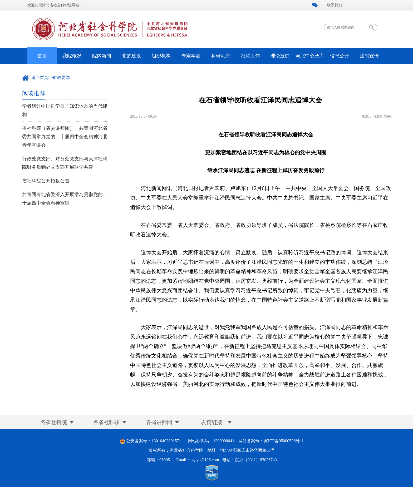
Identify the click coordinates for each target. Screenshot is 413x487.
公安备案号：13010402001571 (153, 441)
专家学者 (190, 55)
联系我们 (334, 5)
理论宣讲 (280, 55)
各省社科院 (54, 422)
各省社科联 (106, 422)
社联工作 (250, 55)
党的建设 (131, 55)
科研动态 (220, 55)
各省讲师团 (159, 422)
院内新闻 (101, 55)
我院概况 (71, 55)
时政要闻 (61, 77)
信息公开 (339, 55)
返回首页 (39, 77)
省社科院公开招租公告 (46, 180)
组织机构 (161, 55)
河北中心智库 (310, 55)
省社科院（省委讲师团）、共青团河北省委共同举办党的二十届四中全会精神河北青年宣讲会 (64, 137)
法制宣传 (369, 55)
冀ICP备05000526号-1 (283, 441)
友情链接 (211, 422)
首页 (42, 55)
